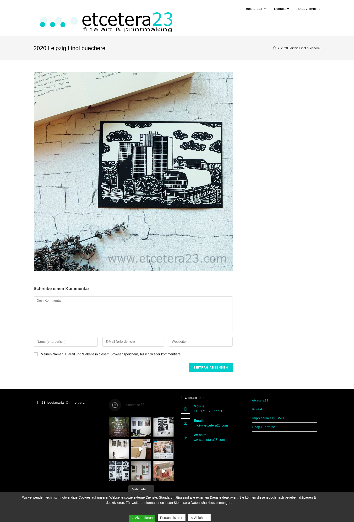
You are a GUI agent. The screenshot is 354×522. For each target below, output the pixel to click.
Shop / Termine (263, 427)
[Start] (274, 48)
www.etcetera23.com (209, 440)
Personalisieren (171, 518)
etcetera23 (260, 400)
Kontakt (258, 409)
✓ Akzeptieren (142, 518)
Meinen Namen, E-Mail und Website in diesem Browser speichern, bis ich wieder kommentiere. (111, 354)
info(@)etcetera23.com (211, 425)
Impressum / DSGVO (268, 418)
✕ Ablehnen (199, 518)
